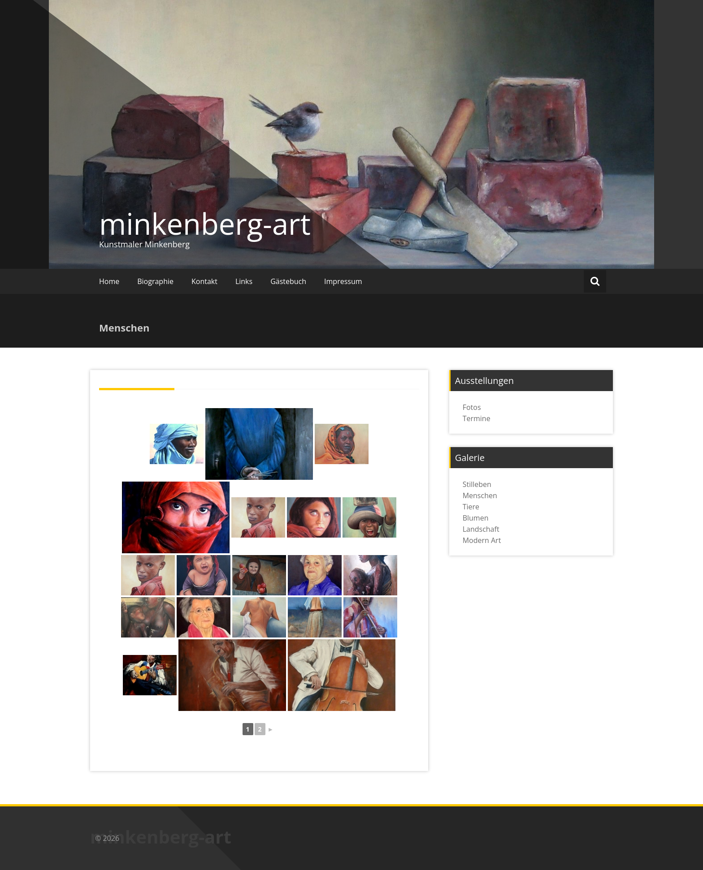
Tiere (471, 507)
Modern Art (482, 540)
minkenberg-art (205, 223)
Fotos (472, 407)
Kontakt (204, 281)
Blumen (476, 518)
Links (243, 281)
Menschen (480, 495)
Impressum (343, 281)
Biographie (155, 281)
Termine (476, 418)
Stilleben (477, 484)
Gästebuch (288, 281)
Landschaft (481, 529)
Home (109, 281)
